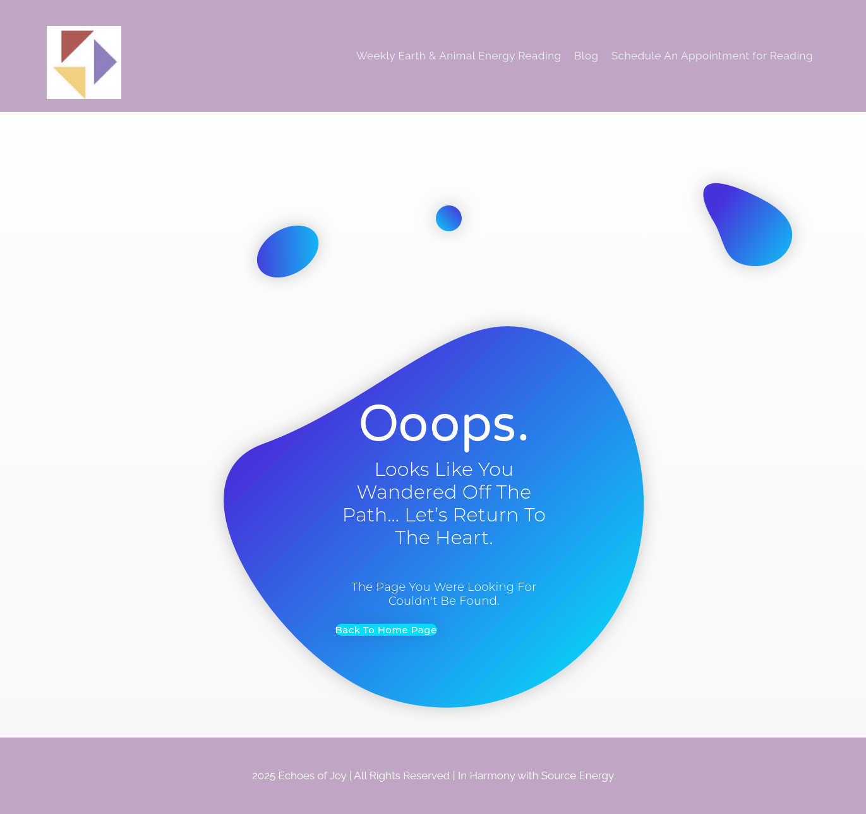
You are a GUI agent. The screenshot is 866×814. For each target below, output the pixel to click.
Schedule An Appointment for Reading (712, 55)
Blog (586, 55)
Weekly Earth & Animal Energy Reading (459, 55)
